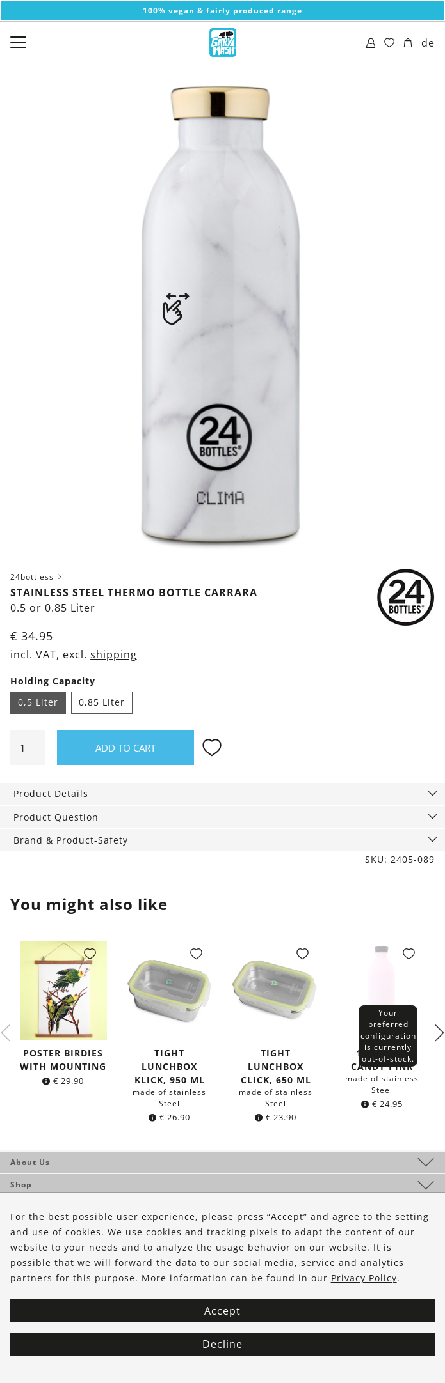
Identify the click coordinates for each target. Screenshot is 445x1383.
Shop (21, 1184)
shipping (113, 654)
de (428, 43)
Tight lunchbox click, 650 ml (276, 1066)
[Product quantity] (27, 747)
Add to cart (125, 747)
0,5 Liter (38, 702)
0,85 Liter (102, 702)
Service (26, 1207)
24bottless (37, 576)
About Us (30, 1162)
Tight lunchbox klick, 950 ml (169, 1066)
